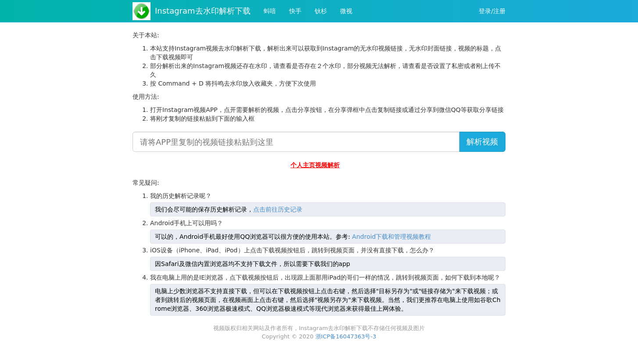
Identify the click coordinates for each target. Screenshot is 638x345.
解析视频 (482, 141)
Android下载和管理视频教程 (391, 236)
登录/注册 (492, 10)
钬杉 (321, 10)
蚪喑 (270, 10)
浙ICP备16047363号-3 (345, 336)
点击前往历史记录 (277, 209)
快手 (295, 10)
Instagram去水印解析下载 (203, 10)
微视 (346, 10)
